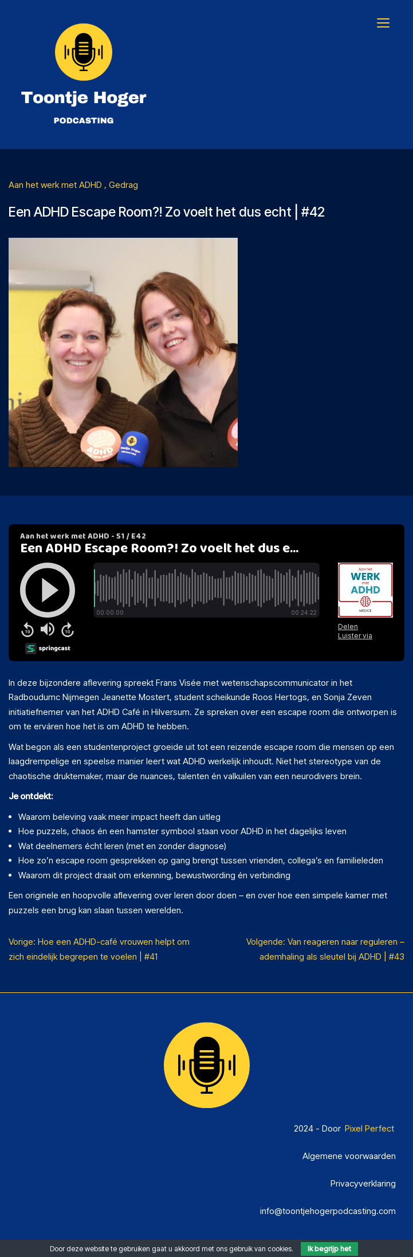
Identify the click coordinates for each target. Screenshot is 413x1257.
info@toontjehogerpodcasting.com (328, 1210)
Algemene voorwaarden (349, 1155)
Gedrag (123, 184)
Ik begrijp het (329, 1248)
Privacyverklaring (363, 1183)
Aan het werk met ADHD (56, 184)
